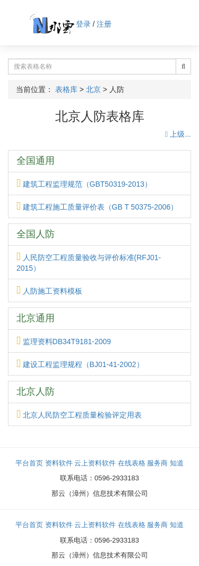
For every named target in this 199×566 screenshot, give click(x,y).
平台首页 (29, 463)
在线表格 (131, 463)
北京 (93, 89)
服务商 (157, 463)
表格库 (66, 89)
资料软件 (59, 463)
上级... (178, 134)
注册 (104, 24)
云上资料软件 (95, 463)
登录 (83, 24)
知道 (177, 463)
